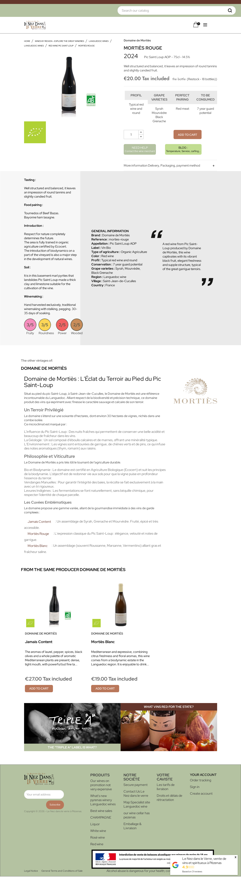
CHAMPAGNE (100, 826)
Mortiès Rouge (38, 542)
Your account (203, 783)
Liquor (95, 832)
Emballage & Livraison (132, 834)
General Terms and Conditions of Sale (62, 879)
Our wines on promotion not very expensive (101, 793)
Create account (201, 802)
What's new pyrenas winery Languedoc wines (103, 808)
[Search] (176, 10)
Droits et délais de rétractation (169, 806)
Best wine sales (101, 819)
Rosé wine (97, 846)
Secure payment (136, 793)
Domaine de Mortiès (137, 40)
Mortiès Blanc (38, 554)
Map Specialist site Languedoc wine (137, 813)
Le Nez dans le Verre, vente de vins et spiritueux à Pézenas (204, 860)
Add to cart (187, 143)
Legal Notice (31, 879)
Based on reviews (192, 871)
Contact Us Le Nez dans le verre (136, 802)
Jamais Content (39, 530)
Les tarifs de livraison (166, 795)
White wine (98, 839)
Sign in (194, 795)
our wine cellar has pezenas (137, 823)
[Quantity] (131, 143)
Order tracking (200, 789)
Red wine (96, 852)
